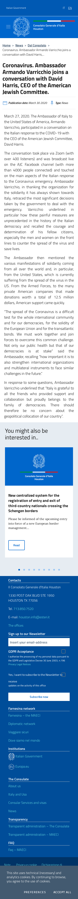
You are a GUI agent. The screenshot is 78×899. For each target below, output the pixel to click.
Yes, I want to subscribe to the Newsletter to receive (35, 675)
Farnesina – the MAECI (24, 715)
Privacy (12, 664)
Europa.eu (18, 766)
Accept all (62, 892)
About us (14, 785)
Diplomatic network (21, 723)
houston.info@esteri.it (34, 617)
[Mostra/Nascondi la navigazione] (8, 26)
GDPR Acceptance (21, 651)
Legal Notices (24, 664)
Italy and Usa (17, 794)
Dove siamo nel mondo (24, 740)
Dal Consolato (37, 45)
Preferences (35, 892)
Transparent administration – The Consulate (38, 826)
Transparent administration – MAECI (33, 834)
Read (19, 544)
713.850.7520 (23, 608)
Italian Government (16, 8)
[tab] (19, 570)
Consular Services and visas (27, 802)
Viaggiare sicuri (18, 731)
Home (6, 45)
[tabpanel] (39, 506)
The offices (15, 625)
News (19, 45)
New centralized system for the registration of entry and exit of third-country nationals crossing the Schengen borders (38, 503)
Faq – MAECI (17, 849)
